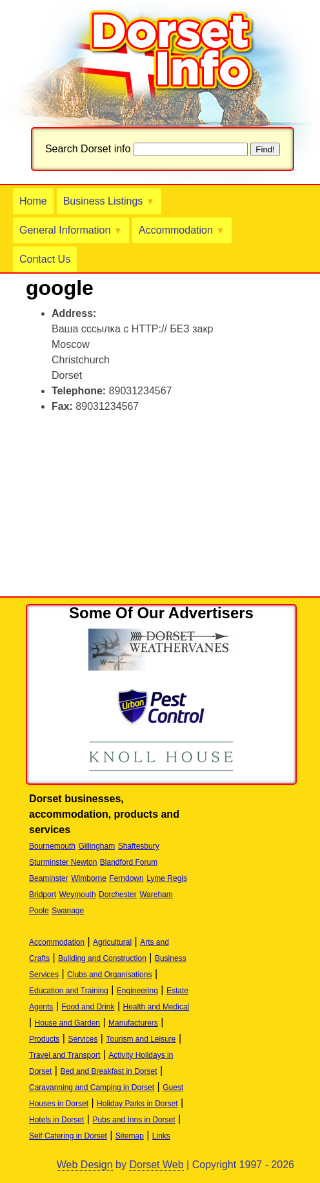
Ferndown (126, 878)
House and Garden (67, 1022)
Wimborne (88, 878)
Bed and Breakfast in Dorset (108, 1071)
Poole (39, 910)
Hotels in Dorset (56, 1119)
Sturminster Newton (63, 862)
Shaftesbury (138, 846)
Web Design (85, 1164)
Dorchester (118, 894)
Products (44, 1039)
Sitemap (129, 1135)
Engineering (137, 990)
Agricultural (112, 942)
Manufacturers (133, 1022)
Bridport (42, 894)
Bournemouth (52, 846)
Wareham (156, 894)
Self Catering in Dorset (68, 1135)
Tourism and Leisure (140, 1039)
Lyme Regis (166, 878)
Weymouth (77, 894)
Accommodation (182, 230)
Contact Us (44, 259)
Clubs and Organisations (109, 974)
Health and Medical (156, 1006)
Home (33, 201)
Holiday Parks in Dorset (137, 1103)
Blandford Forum (128, 862)
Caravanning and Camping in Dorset (91, 1087)
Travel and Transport (64, 1055)
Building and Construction (102, 958)
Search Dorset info (88, 148)
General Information (71, 230)
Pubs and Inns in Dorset (133, 1119)
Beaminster (48, 878)
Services (82, 1039)
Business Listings (109, 201)
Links (161, 1135)
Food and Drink (87, 1006)
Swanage (68, 910)
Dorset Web (156, 1164)
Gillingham (97, 846)
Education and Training (68, 990)
